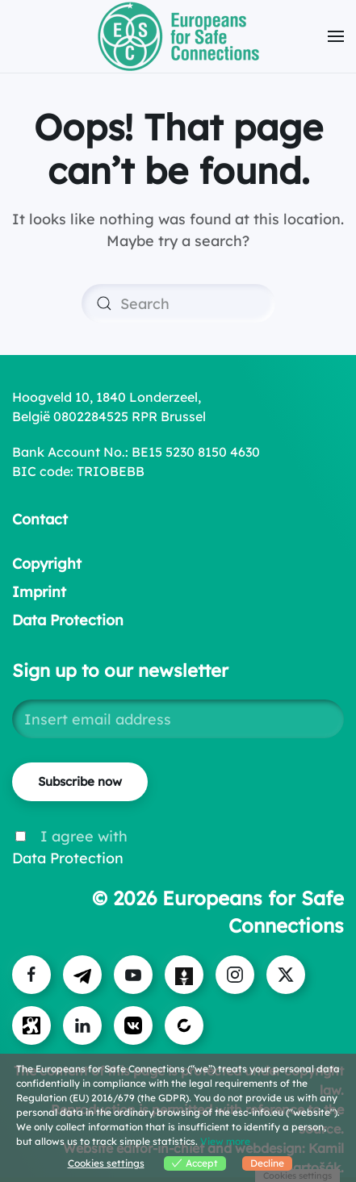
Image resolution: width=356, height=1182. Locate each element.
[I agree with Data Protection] (20, 836)
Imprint (39, 592)
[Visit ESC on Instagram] (235, 974)
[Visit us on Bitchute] (184, 1025)
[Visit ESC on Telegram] (82, 974)
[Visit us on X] (285, 974)
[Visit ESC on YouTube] (133, 974)
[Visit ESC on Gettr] (184, 974)
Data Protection (68, 620)
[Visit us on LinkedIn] (82, 1025)
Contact (40, 519)
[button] (336, 36)
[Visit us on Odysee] (31, 1025)
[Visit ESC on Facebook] (31, 974)
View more (225, 1141)
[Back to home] (178, 36)
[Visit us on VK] (133, 1025)
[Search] (178, 303)
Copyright (47, 563)
